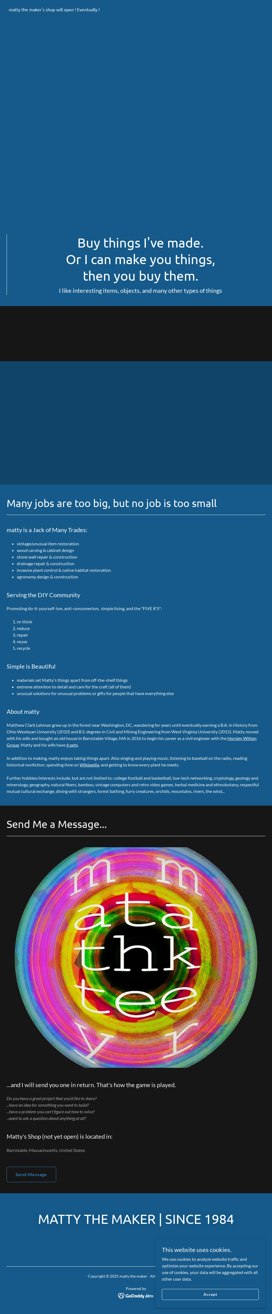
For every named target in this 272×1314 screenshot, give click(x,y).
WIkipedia (89, 764)
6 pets (72, 744)
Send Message (31, 1174)
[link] (54, 9)
